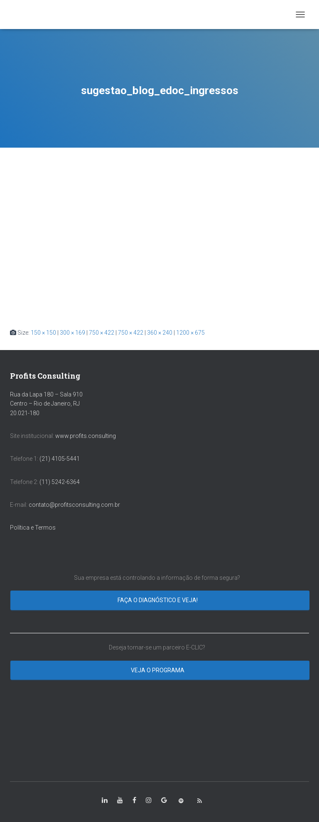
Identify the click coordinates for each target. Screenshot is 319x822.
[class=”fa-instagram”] (149, 800)
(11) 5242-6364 (60, 482)
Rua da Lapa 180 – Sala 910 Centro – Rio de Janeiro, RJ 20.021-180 (46, 403)
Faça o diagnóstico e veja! (158, 600)
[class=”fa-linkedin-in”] (105, 800)
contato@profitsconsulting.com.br (74, 504)
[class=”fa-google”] (164, 800)
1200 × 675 (190, 332)
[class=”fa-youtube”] (120, 800)
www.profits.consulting (85, 436)
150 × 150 (43, 332)
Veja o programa (158, 670)
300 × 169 (72, 332)
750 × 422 (101, 332)
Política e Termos (33, 527)
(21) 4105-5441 (59, 458)
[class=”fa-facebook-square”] (134, 800)
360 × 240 (159, 332)
